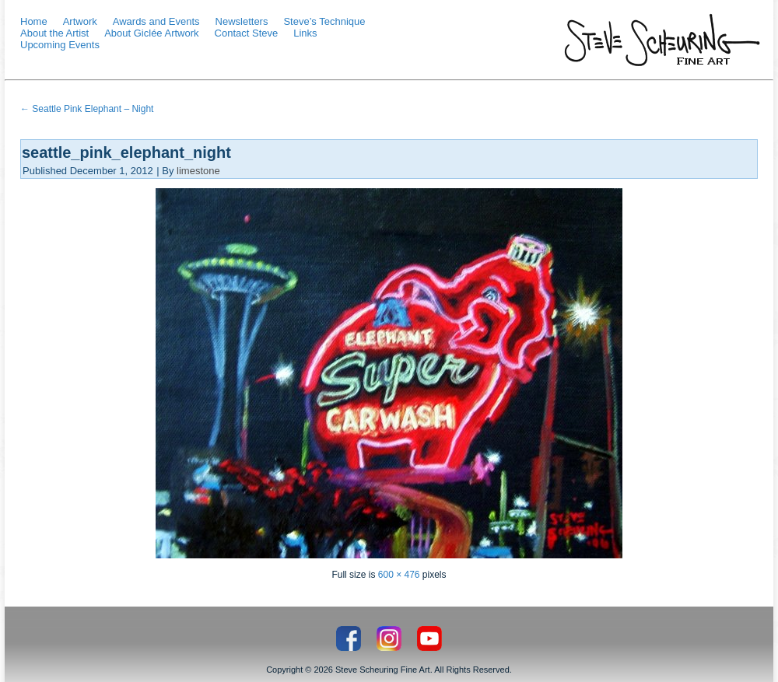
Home (33, 21)
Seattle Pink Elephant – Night (86, 108)
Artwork (80, 21)
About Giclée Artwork (151, 33)
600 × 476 (399, 574)
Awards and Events (156, 21)
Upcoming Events (60, 45)
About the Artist (54, 33)
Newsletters (242, 21)
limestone (198, 171)
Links (305, 33)
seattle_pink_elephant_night (126, 152)
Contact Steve (247, 33)
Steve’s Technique (324, 21)
